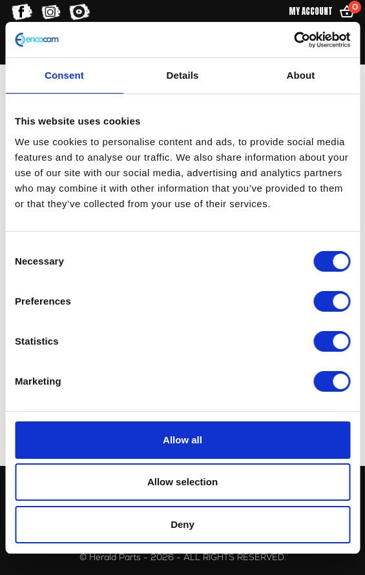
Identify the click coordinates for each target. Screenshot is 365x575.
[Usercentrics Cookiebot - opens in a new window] (293, 40)
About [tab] (301, 75)
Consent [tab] (64, 75)
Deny (182, 524)
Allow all (182, 439)
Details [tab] (183, 75)
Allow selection (182, 481)
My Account (311, 11)
